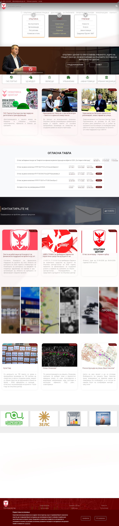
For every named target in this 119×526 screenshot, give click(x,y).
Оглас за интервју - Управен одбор (95, 254)
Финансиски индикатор (74, 419)
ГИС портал (11, 81)
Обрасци (49, 81)
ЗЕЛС (44, 419)
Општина (27, 12)
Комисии (59, 27)
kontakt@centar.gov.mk (19, 1)
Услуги (85, 27)
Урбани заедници (106, 81)
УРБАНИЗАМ (68, 81)
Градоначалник (75, 65)
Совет (99, 65)
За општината (33, 24)
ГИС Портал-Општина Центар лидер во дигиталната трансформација (18, 114)
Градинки (10, 310)
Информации (102, 12)
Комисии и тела (33, 33)
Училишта (30, 310)
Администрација (41, 12)
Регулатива (33, 30)
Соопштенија (104, 508)
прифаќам (85, 518)
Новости (85, 24)
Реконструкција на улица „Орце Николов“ (98, 368)
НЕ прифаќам (100, 518)
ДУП (50, 310)
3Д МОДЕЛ (30, 81)
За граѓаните (68, 12)
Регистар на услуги (89, 310)
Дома (21, 12)
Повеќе (110, 211)
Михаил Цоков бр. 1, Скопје (35, 1)
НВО (69, 310)
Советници (59, 24)
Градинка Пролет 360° (85, 33)
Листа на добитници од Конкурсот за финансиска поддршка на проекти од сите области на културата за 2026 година (19, 255)
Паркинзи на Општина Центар (15, 419)
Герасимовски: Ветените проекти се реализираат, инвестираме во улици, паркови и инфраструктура (96, 114)
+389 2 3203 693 (6, 1)
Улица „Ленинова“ (49, 368)
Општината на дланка (103, 419)
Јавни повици (85, 30)
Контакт (113, 12)
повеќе (27, 523)
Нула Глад (7, 368)
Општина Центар (14, 6)
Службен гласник (59, 33)
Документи (56, 12)
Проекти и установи (85, 12)
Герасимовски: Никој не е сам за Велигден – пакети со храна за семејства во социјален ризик (59, 114)
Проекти (108, 310)
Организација (33, 27)
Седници (59, 30)
